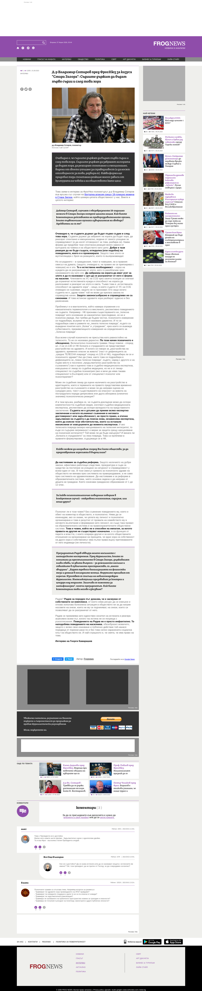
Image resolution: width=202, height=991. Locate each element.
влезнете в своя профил (76, 817)
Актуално (81, 967)
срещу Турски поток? (174, 141)
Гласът (79, 958)
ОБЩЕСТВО (83, 59)
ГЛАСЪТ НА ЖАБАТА (46, 59)
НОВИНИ (27, 59)
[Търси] (44, 42)
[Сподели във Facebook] (22, 89)
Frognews (89, 659)
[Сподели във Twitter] (26, 89)
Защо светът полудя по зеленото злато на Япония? (174, 256)
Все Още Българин (53, 857)
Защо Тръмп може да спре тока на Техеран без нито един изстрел (174, 219)
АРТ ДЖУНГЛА (129, 59)
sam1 (24, 829)
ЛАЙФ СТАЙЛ (173, 59)
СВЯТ (114, 59)
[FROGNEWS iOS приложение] (173, 942)
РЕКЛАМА (46, 942)
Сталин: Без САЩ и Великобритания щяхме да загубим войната (174, 201)
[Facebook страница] (23, 48)
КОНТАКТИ (33, 942)
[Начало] (18, 48)
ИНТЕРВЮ (66, 59)
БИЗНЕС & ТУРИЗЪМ (151, 59)
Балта (24, 883)
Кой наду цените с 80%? (174, 120)
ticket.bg (143, 990)
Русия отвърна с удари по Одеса (174, 182)
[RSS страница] (33, 48)
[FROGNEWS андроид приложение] (152, 942)
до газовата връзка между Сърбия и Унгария (174, 161)
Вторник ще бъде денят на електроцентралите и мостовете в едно (174, 238)
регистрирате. (107, 817)
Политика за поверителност (71, 942)
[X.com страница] (28, 48)
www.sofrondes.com (130, 990)
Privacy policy (98, 990)
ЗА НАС (20, 942)
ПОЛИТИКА (100, 59)
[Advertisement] (101, 19)
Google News (130, 659)
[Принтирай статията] (30, 89)
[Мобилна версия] (133, 942)
